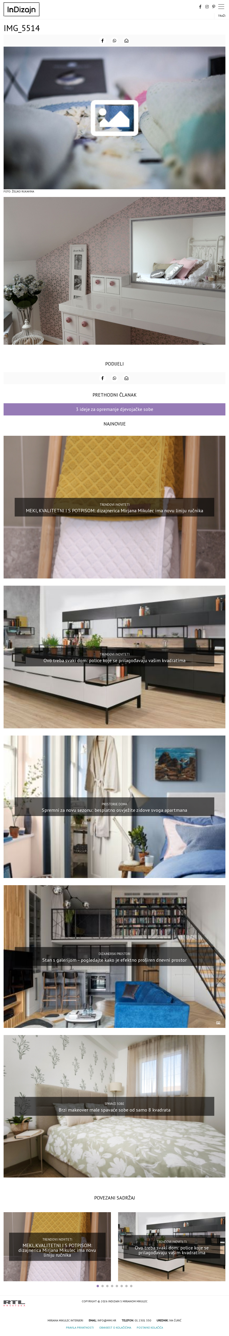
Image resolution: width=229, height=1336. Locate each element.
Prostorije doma (114, 804)
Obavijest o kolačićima (115, 1327)
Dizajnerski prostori (114, 954)
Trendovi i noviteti (115, 504)
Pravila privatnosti (80, 1327)
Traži (221, 15)
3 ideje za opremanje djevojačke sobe (114, 409)
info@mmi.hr (107, 1320)
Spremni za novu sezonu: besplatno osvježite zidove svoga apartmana (114, 810)
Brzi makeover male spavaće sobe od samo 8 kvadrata (114, 1110)
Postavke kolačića (150, 1327)
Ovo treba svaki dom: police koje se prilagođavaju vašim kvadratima (114, 660)
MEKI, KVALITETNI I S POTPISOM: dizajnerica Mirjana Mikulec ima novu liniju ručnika (114, 510)
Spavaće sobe (114, 1104)
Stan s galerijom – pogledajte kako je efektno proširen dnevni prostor (114, 960)
